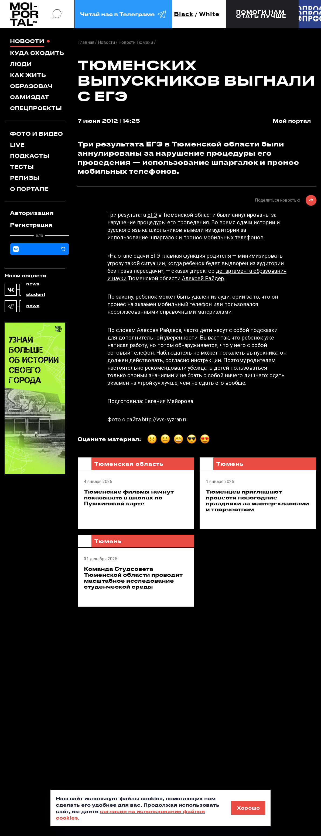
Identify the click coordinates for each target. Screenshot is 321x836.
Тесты (22, 167)
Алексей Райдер (203, 278)
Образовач (31, 86)
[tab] (39, 213)
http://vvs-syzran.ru (164, 419)
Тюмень (229, 464)
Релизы (24, 178)
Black (183, 14)
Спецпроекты (36, 108)
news (32, 284)
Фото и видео (36, 134)
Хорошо (248, 807)
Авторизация (32, 213)
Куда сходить (37, 53)
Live (17, 145)
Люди (21, 64)
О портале (29, 189)
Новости (27, 41)
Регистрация (31, 225)
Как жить (28, 75)
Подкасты (29, 156)
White (209, 14)
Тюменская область (128, 464)
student (35, 294)
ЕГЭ (152, 215)
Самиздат (29, 97)
